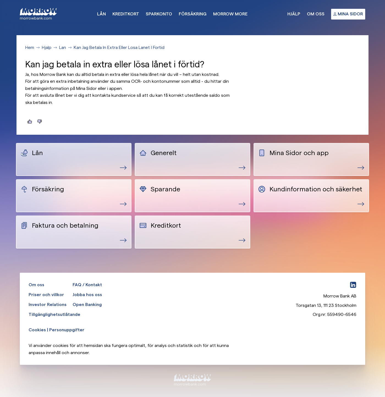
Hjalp (46, 47)
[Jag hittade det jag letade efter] (29, 121)
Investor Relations (48, 304)
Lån (101, 14)
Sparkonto (159, 14)
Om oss (315, 14)
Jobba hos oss (87, 294)
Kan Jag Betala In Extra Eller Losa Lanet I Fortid (119, 47)
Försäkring (193, 14)
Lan (62, 47)
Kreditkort (125, 14)
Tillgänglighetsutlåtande (54, 314)
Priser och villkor (46, 294)
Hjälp (293, 14)
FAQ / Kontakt (87, 284)
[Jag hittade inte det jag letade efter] (39, 121)
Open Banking (87, 304)
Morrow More (230, 14)
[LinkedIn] (353, 285)
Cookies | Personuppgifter (56, 329)
